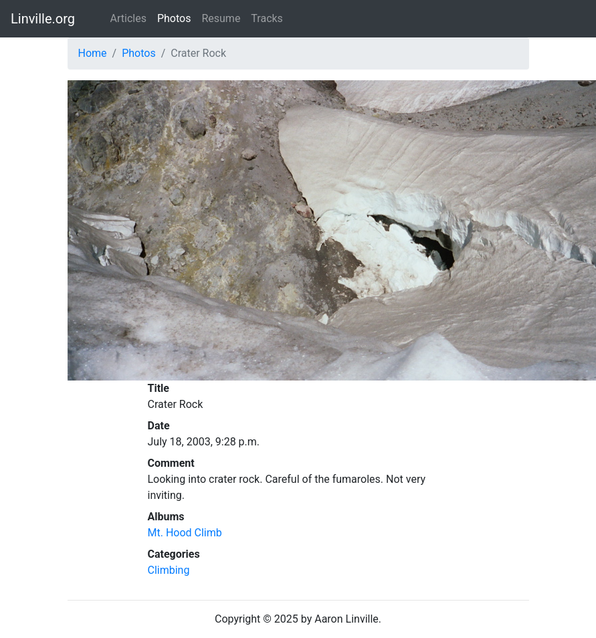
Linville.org (43, 19)
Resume (220, 18)
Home (92, 53)
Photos (174, 18)
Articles (128, 18)
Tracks (267, 18)
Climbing (169, 570)
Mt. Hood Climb (185, 532)
